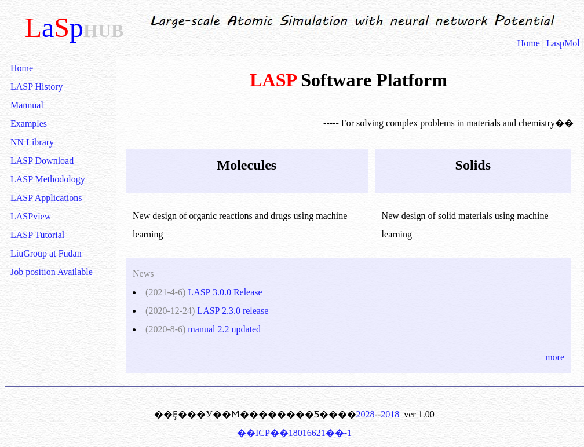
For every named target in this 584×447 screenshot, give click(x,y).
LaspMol (563, 43)
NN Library (32, 142)
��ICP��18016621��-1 (294, 433)
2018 (390, 414)
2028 (365, 414)
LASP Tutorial (37, 235)
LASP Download (42, 161)
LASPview (30, 216)
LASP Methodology (47, 179)
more (554, 357)
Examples (28, 124)
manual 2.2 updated (224, 329)
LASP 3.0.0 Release (225, 292)
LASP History (36, 86)
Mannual (26, 105)
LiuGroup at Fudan (46, 253)
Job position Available (51, 272)
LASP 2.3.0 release (232, 311)
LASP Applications (46, 198)
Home (529, 43)
